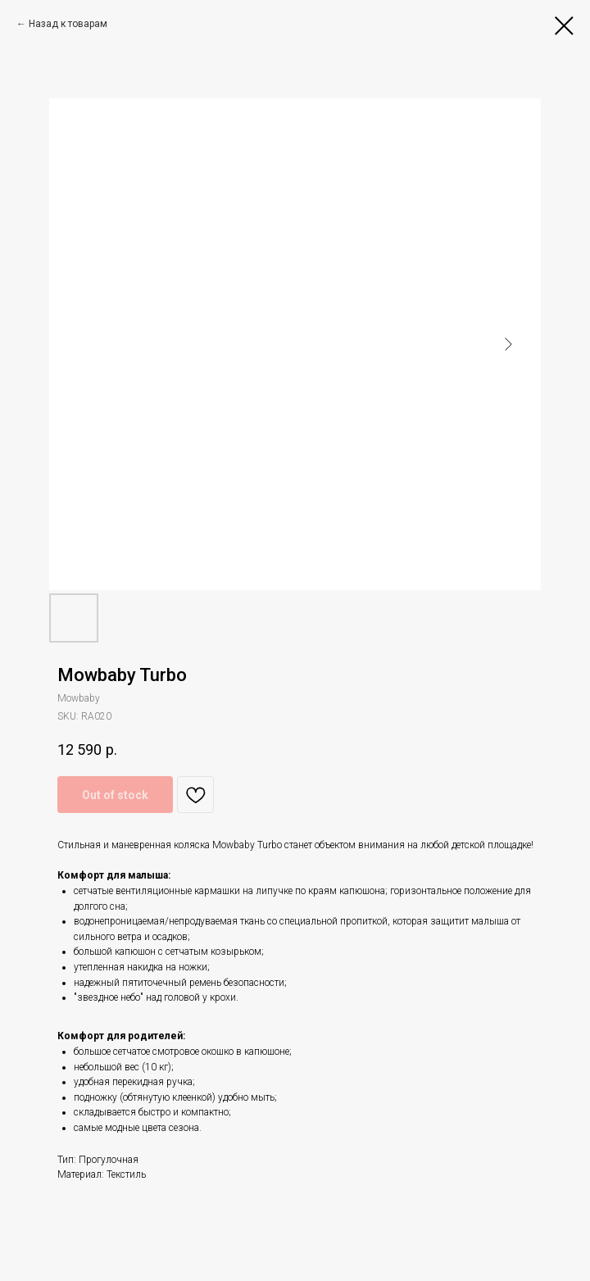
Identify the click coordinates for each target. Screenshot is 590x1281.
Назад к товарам (68, 24)
